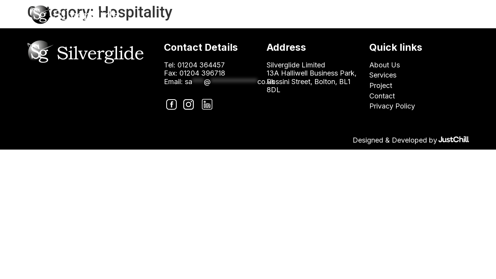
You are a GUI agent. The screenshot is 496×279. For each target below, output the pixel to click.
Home (267, 16)
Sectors (348, 16)
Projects (392, 16)
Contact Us (443, 16)
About (306, 16)
